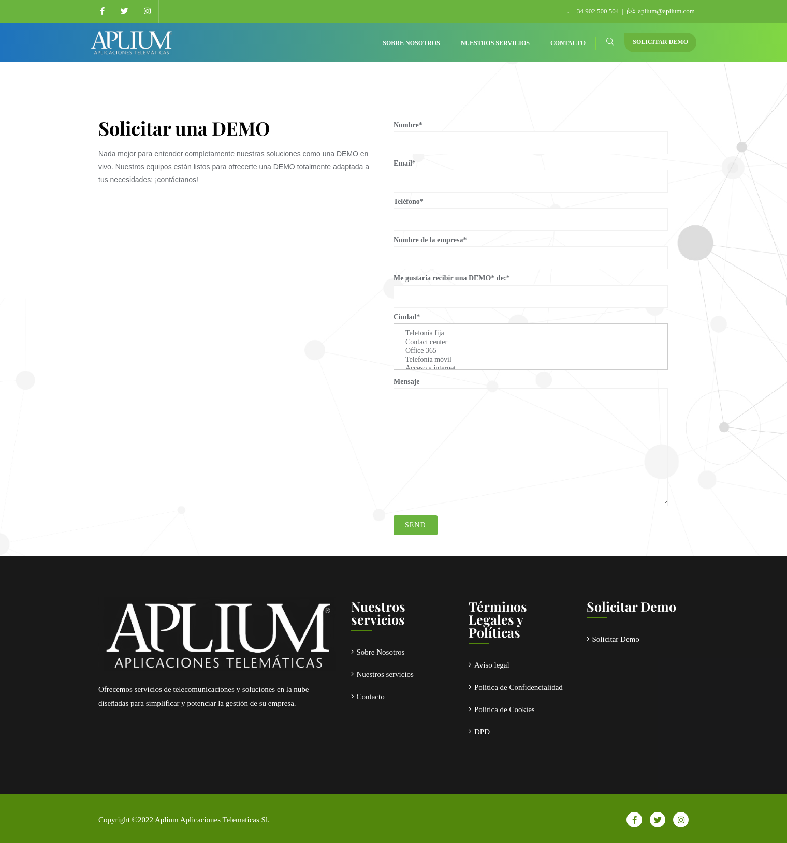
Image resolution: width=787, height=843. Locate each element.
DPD (482, 732)
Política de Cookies (504, 709)
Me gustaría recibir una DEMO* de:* (531, 287)
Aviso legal (491, 665)
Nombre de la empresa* (531, 248)
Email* (531, 172)
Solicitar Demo (660, 42)
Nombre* (531, 133)
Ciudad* (531, 341)
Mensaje (531, 442)
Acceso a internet (530, 368)
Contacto (371, 696)
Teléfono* (531, 210)
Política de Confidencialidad (518, 687)
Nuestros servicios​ (385, 674)
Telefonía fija (530, 333)
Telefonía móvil (530, 360)
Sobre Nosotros (381, 652)
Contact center (530, 342)
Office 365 (530, 351)
